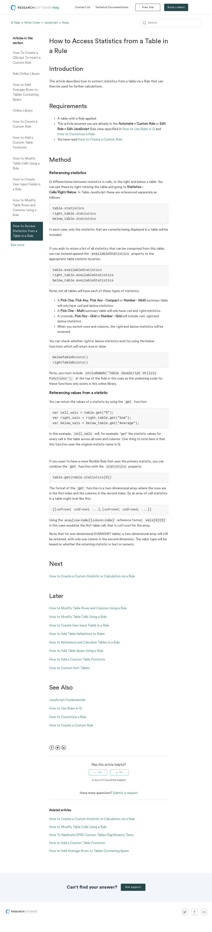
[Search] (170, 23)
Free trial (148, 7)
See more (17, 245)
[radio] (98, 776)
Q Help (15, 22)
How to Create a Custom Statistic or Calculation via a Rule (92, 580)
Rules (65, 22)
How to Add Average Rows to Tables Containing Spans (26, 92)
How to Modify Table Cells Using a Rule (26, 163)
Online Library (23, 110)
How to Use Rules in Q (138, 129)
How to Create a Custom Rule (25, 124)
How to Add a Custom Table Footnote (23, 142)
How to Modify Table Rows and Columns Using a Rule (24, 208)
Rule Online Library (26, 74)
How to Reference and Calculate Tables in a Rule (84, 646)
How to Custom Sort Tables (69, 672)
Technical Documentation (111, 7)
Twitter (57, 751)
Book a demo (176, 7)
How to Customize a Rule (75, 134)
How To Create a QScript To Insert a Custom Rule (26, 58)
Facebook (51, 751)
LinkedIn (63, 751)
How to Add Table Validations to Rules (77, 637)
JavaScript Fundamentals (67, 704)
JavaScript (51, 22)
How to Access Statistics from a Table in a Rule (25, 231)
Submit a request (125, 796)
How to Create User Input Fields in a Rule (26, 184)
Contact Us (82, 7)
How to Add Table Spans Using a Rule (76, 654)
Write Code (32, 22)
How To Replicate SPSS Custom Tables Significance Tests (91, 838)
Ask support (133, 890)
